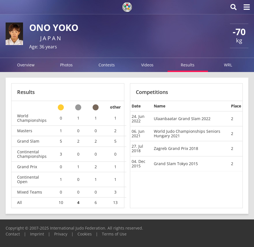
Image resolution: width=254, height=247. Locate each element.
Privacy (60, 234)
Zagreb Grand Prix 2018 (176, 148)
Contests (107, 65)
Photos (66, 65)
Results (187, 65)
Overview (26, 65)
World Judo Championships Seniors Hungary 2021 (187, 133)
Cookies (84, 234)
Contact (13, 234)
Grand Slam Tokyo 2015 (176, 163)
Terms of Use (114, 234)
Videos (147, 65)
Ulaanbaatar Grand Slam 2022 (182, 118)
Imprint (37, 234)
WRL (228, 65)
